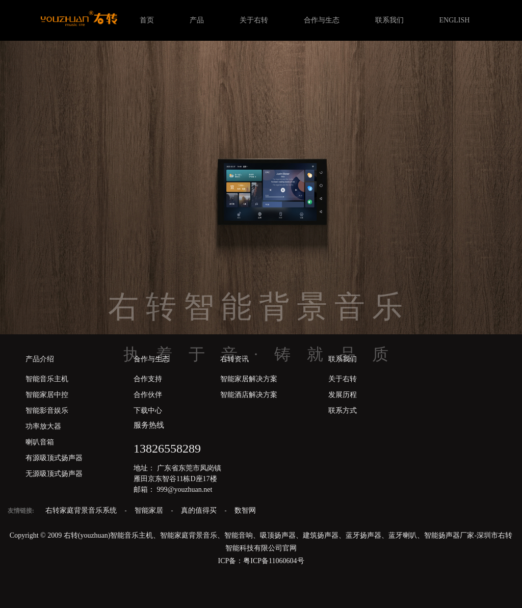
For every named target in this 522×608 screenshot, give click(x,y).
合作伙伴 (148, 395)
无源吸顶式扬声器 (54, 474)
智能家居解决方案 (248, 379)
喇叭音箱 (39, 442)
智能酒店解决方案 (248, 395)
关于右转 (254, 20)
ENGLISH (454, 20)
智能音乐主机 (46, 379)
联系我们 (389, 20)
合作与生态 (322, 20)
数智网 (245, 510)
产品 (197, 20)
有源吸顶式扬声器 (54, 458)
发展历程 (342, 395)
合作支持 (148, 379)
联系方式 (342, 410)
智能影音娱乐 (46, 410)
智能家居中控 (46, 395)
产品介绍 (39, 359)
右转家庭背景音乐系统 (82, 510)
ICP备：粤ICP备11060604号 (261, 561)
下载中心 (148, 410)
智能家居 (150, 510)
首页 (147, 20)
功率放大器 (43, 426)
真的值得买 (200, 510)
